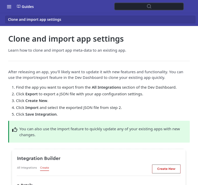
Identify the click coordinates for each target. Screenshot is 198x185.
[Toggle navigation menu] (9, 6)
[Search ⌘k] (149, 6)
